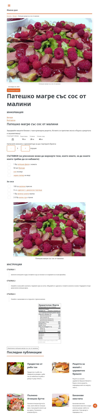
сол (15, 171)
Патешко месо (13, 90)
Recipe (15, 16)
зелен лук (23, 197)
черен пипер (19, 175)
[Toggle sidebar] (9, 5)
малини (22, 186)
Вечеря (10, 117)
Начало (9, 16)
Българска (11, 120)
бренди (22, 168)
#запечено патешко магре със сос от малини (23, 348)
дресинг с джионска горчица (30, 190)
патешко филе (23, 164)
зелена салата (23, 193)
